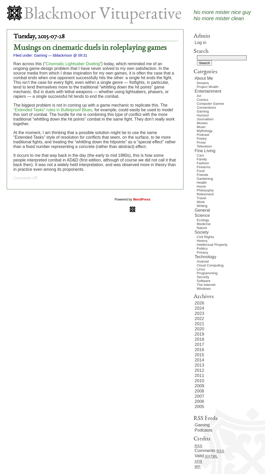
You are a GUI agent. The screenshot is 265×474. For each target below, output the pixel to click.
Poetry (202, 138)
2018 (199, 339)
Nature (202, 228)
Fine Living (205, 150)
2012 (199, 370)
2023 (199, 313)
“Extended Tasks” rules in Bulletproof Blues (52, 110)
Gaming (40, 55)
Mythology (204, 131)
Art (199, 96)
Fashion (203, 163)
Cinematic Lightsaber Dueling (73, 64)
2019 (199, 334)
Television (204, 146)
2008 (199, 391)
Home (201, 186)
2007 (199, 396)
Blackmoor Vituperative (103, 15)
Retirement (205, 194)
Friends (202, 175)
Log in (200, 42)
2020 (199, 329)
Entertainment (208, 91)
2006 (199, 401)
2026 (199, 303)
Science (202, 215)
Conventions (206, 107)
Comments (209, 450)
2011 (199, 375)
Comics (202, 100)
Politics (202, 248)
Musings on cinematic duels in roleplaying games (89, 48)
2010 (199, 380)
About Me (204, 78)
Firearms (203, 167)
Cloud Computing (210, 265)
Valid (206, 455)
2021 (199, 323)
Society (202, 232)
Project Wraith (207, 87)
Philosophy (205, 190)
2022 (199, 318)
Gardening (205, 179)
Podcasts (203, 430)
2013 (199, 365)
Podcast (203, 135)
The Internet (206, 285)
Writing (202, 206)
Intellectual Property (212, 245)
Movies (202, 123)
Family (202, 159)
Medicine (204, 224)
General (202, 210)
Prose (201, 142)
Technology (205, 256)
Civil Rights (205, 237)
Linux (201, 269)
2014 (199, 360)
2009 (199, 385)
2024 (199, 308)
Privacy (202, 252)
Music (201, 127)
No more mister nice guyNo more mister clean (222, 15)
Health (202, 182)
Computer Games (210, 104)
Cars (200, 155)
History (202, 241)
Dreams (203, 83)
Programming (207, 273)
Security (203, 277)
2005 (199, 406)
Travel (201, 198)
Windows (204, 289)
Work (201, 202)
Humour (203, 115)
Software (203, 281)
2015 (199, 354)
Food (201, 171)
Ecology (203, 220)
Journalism (205, 119)
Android (203, 261)
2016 (199, 349)
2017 (199, 344)
